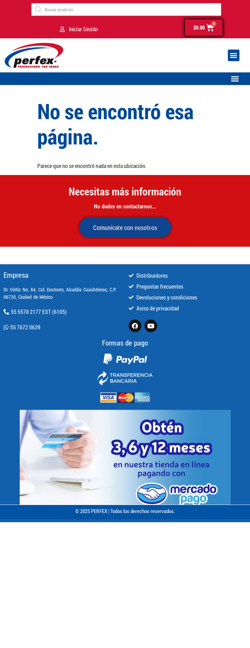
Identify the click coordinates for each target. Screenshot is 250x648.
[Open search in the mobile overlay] (126, 9)
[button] (233, 55)
